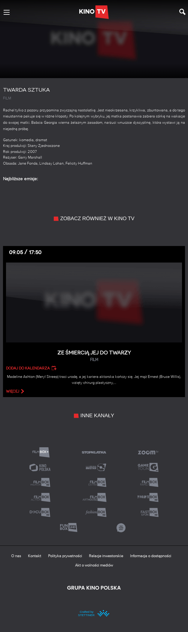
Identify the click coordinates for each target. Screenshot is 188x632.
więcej (12, 391)
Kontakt (34, 556)
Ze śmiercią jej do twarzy (94, 356)
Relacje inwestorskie (106, 556)
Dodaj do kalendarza (28, 368)
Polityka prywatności (65, 556)
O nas (16, 556)
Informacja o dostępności (150, 556)
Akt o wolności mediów (94, 565)
